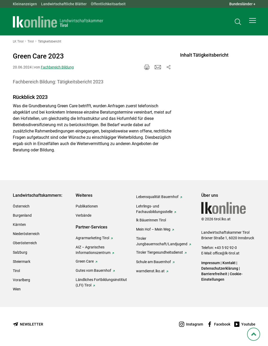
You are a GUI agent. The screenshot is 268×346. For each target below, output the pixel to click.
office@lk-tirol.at (226, 253)
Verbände (83, 215)
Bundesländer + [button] (242, 4)
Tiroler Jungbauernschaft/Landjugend (161, 241)
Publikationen (87, 206)
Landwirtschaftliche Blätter (64, 4)
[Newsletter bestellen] (28, 324)
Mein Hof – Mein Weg (153, 229)
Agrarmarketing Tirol (92, 238)
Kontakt (229, 263)
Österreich (21, 206)
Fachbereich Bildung (57, 67)
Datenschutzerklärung (219, 268)
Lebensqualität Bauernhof (157, 197)
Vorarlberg (21, 280)
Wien (17, 289)
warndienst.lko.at (150, 271)
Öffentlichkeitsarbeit (108, 4)
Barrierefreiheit (214, 274)
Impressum (210, 263)
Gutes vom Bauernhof (93, 270)
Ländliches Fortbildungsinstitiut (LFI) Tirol (101, 282)
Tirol (16, 271)
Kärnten (19, 224)
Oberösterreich (25, 243)
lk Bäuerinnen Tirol (151, 220)
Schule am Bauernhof (153, 262)
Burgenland (22, 215)
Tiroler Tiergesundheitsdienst (159, 252)
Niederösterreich (26, 234)
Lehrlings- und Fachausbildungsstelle (154, 209)
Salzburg (20, 252)
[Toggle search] (238, 22)
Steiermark (21, 261)
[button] (252, 22)
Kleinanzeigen (25, 4)
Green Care (85, 261)
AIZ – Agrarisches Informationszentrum (93, 250)
